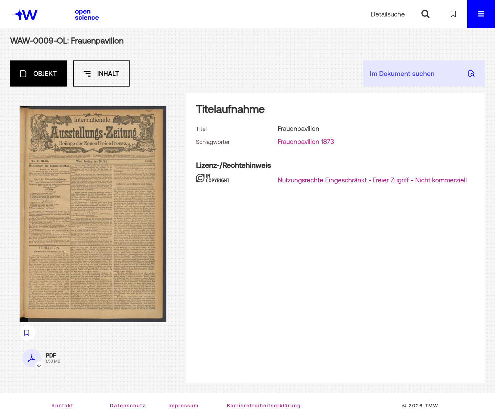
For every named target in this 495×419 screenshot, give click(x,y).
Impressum (183, 405)
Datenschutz (128, 405)
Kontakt (63, 405)
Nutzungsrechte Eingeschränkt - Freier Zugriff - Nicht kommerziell (372, 180)
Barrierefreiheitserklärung (264, 405)
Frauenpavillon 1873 (306, 141)
